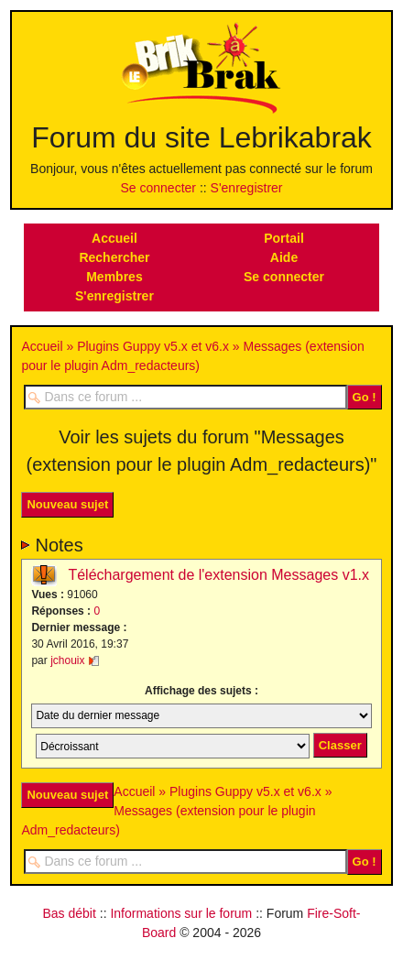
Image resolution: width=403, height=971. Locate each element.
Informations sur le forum (181, 913)
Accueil (114, 238)
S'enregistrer (247, 187)
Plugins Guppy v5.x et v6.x (153, 346)
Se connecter (159, 187)
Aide (284, 257)
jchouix (67, 660)
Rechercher (114, 257)
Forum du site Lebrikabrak (201, 137)
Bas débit (68, 913)
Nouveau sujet (67, 504)
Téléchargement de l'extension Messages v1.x (218, 575)
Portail (284, 238)
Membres (114, 276)
